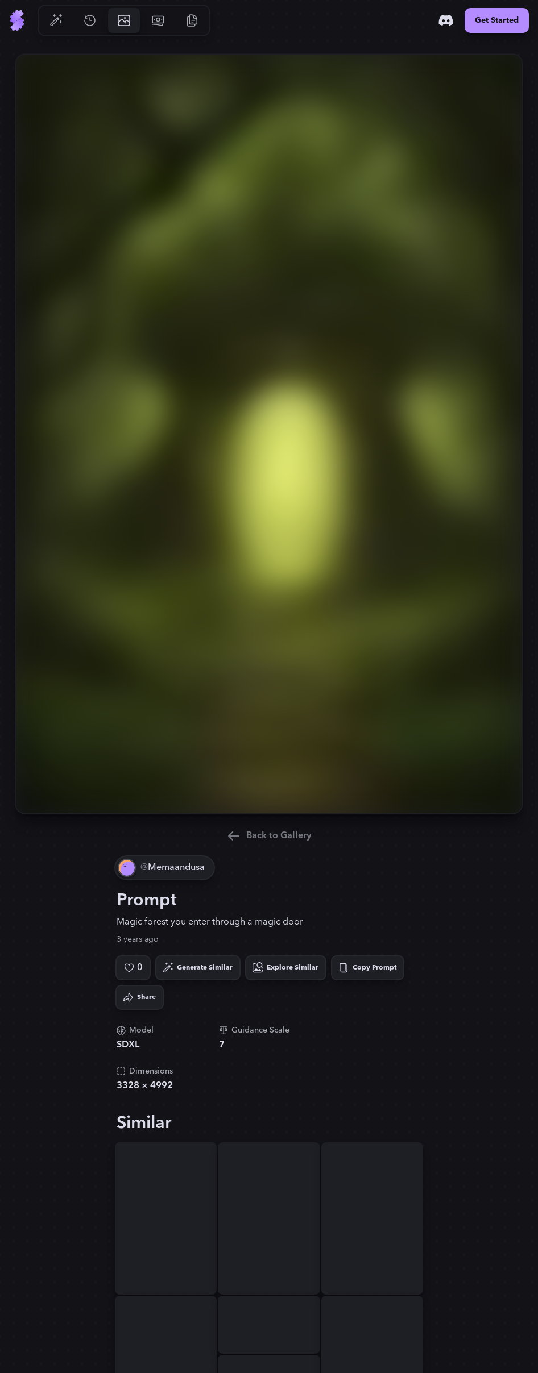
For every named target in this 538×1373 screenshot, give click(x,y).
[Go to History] (90, 20)
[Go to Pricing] (158, 20)
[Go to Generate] (56, 20)
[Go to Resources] (192, 20)
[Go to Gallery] (124, 20)
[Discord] (446, 20)
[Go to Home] (17, 20)
